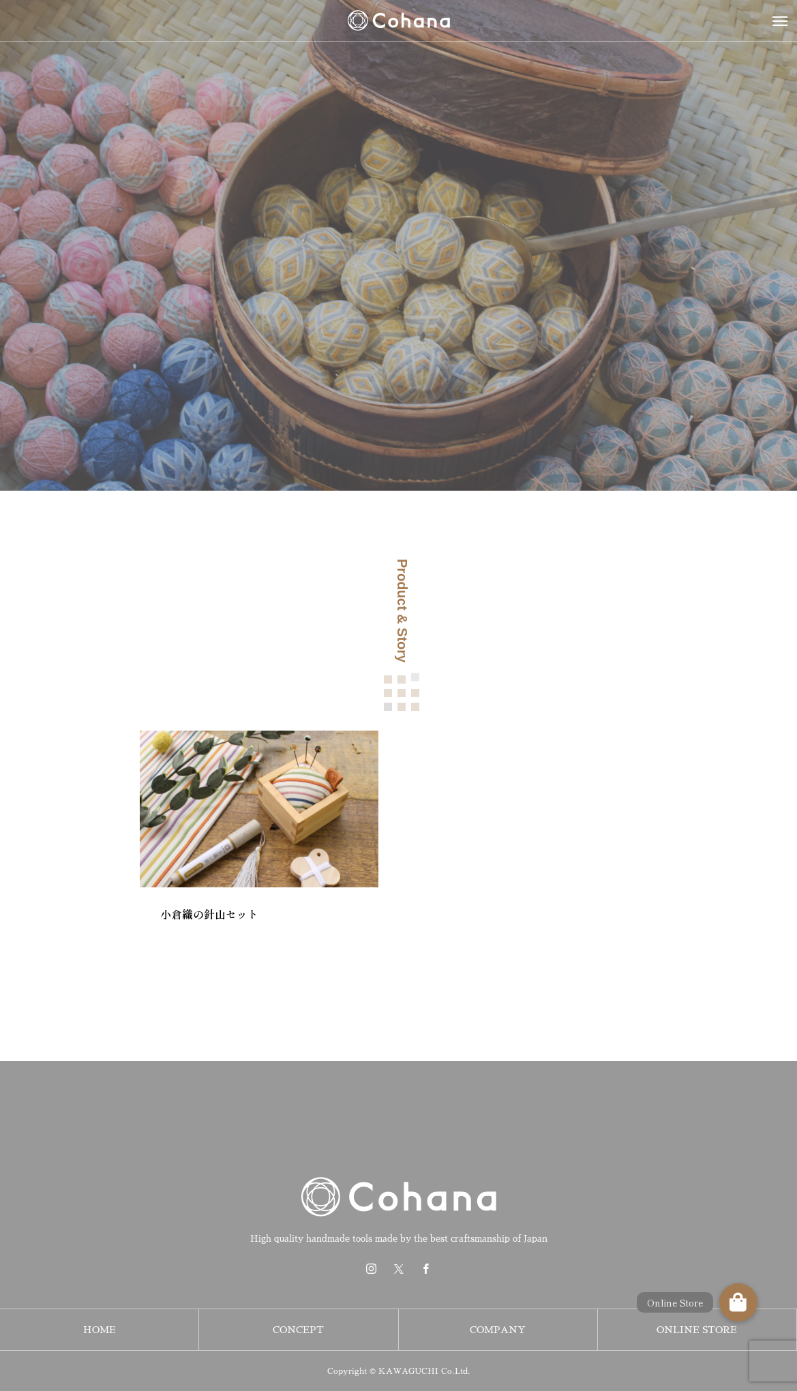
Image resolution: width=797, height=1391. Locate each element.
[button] (738, 1302)
